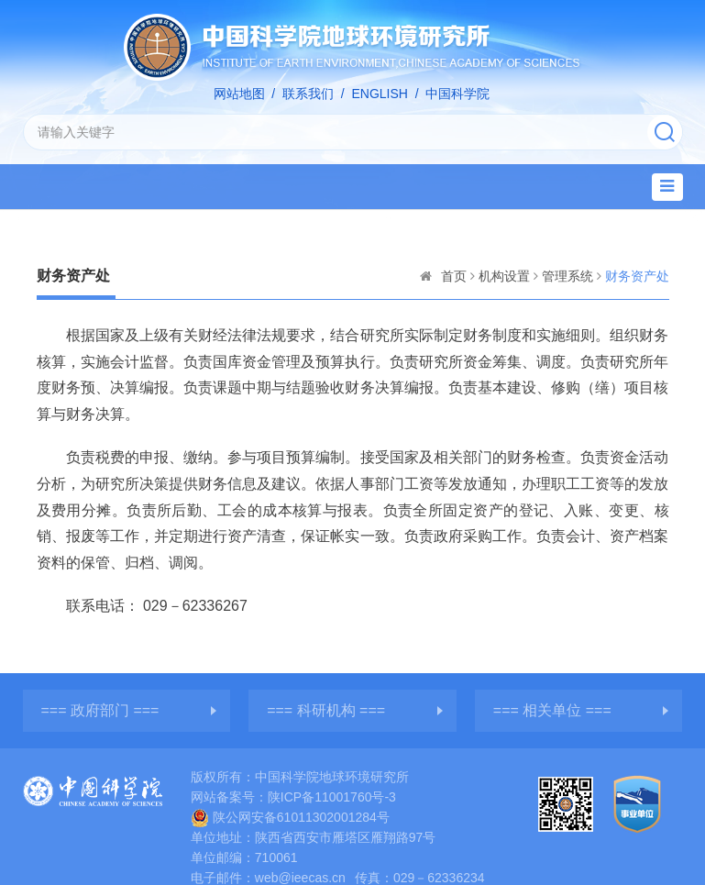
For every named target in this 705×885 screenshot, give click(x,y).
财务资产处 (637, 276)
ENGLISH (379, 93)
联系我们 (308, 93)
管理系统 (567, 276)
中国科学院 (457, 93)
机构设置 (504, 276)
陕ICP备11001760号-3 (332, 797)
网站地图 (239, 93)
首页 (454, 276)
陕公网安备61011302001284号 (290, 817)
